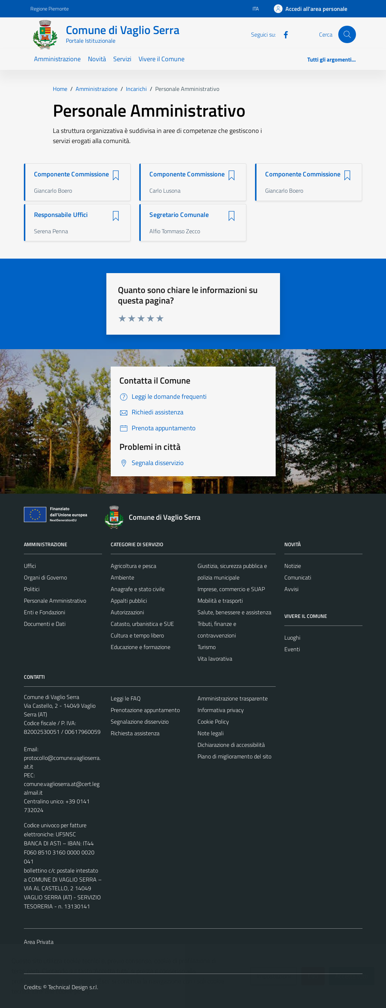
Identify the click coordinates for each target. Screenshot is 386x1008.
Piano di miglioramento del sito (234, 756)
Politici (31, 589)
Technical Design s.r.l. (73, 987)
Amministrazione (57, 59)
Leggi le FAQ (126, 698)
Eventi (292, 649)
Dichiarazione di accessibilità (231, 744)
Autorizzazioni (127, 612)
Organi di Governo (45, 577)
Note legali (211, 733)
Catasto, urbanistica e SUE (142, 623)
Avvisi (291, 589)
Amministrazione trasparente (233, 698)
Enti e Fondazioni (44, 612)
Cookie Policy (213, 721)
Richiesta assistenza (135, 733)
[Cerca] (347, 34)
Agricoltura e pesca (133, 565)
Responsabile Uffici (61, 214)
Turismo (207, 647)
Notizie (292, 565)
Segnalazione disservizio (140, 721)
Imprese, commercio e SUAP (231, 589)
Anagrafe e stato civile (138, 589)
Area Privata (39, 941)
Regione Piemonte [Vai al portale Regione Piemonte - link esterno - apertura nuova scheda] (49, 8)
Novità (97, 59)
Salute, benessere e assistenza (234, 612)
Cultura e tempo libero (137, 635)
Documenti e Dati (44, 623)
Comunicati (297, 577)
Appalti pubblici (129, 600)
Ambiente (122, 577)
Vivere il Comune (161, 59)
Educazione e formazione (140, 647)
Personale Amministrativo (55, 600)
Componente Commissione (71, 174)
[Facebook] (283, 34)
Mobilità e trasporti (220, 600)
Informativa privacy (221, 710)
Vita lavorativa (215, 658)
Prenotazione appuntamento (145, 710)
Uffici (30, 565)
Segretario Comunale (179, 214)
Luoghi (292, 637)
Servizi (122, 59)
